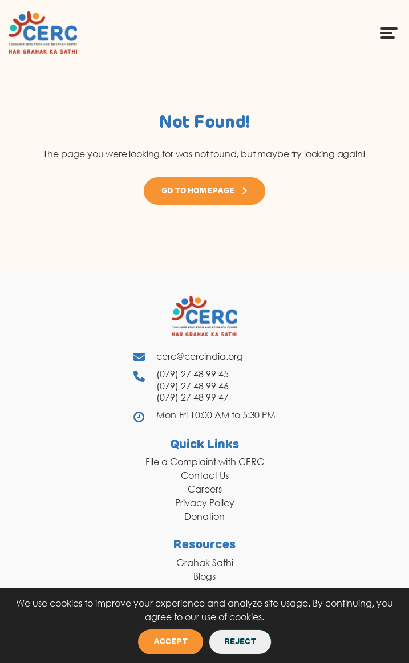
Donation (204, 516)
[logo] (43, 32)
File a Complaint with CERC (204, 461)
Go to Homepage (204, 191)
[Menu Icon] (389, 32)
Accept (170, 642)
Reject (240, 642)
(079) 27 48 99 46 (192, 386)
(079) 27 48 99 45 (192, 374)
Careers (205, 489)
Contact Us (205, 475)
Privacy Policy (204, 503)
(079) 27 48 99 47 (192, 397)
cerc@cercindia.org (199, 356)
